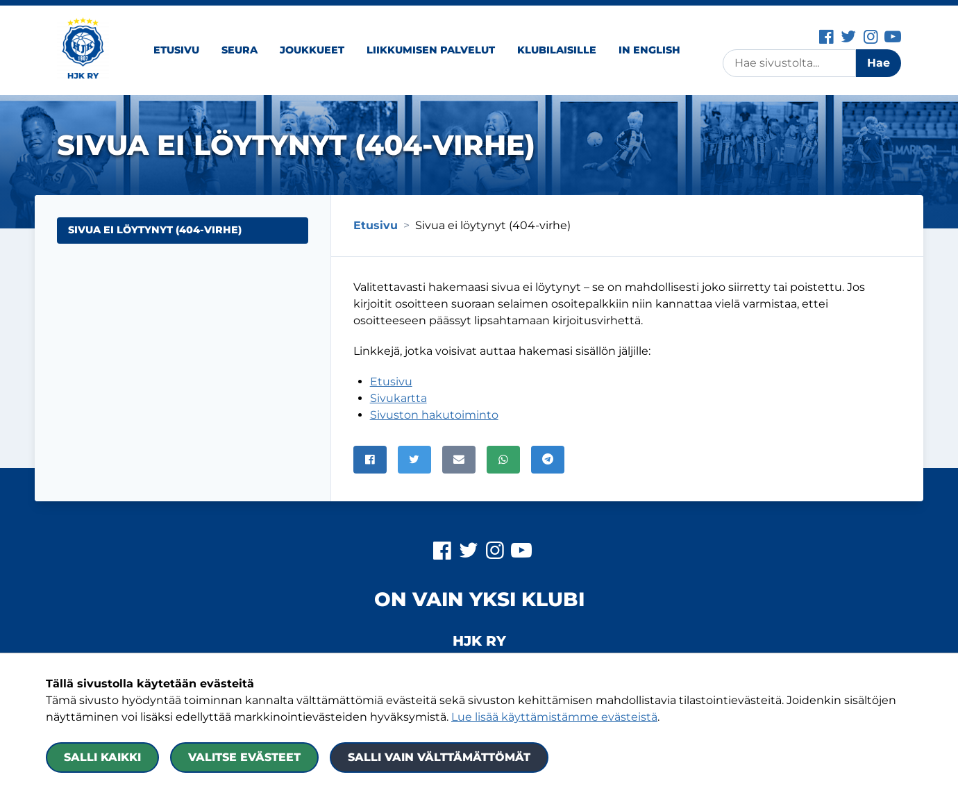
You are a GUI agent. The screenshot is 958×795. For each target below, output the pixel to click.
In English (649, 50)
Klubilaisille (556, 50)
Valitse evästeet (244, 757)
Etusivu (176, 50)
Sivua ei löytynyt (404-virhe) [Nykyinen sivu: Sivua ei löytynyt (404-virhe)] (155, 230)
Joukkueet (312, 50)
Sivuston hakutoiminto (434, 414)
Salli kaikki (102, 757)
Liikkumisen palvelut (431, 50)
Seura (239, 50)
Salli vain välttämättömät (439, 757)
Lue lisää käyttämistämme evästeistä (554, 716)
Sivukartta (398, 398)
